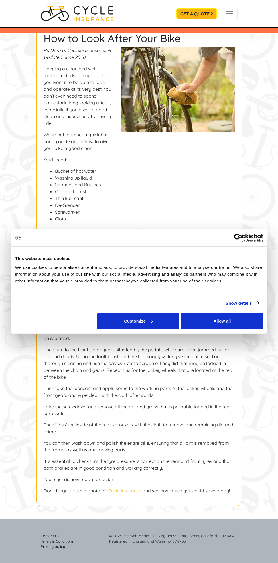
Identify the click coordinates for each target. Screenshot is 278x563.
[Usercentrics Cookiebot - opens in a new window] (238, 237)
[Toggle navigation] (230, 13)
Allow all (222, 321)
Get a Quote (196, 14)
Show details (239, 302)
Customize (138, 321)
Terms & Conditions (57, 541)
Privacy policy (53, 546)
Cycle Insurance (124, 491)
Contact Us (50, 535)
